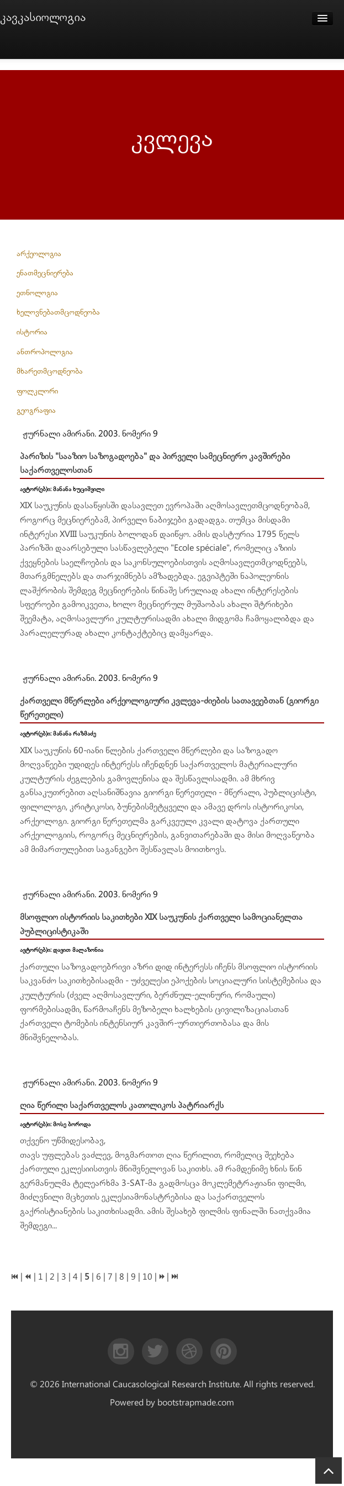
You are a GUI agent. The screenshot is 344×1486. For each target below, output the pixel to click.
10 (147, 1277)
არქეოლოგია (39, 253)
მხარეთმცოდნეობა (50, 371)
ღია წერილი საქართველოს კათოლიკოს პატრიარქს (122, 1105)
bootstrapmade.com (195, 1403)
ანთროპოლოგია (45, 352)
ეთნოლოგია (37, 293)
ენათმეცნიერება (45, 273)
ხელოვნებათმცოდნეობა (58, 312)
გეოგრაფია (36, 410)
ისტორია (32, 332)
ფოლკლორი (37, 391)
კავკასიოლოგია (43, 17)
